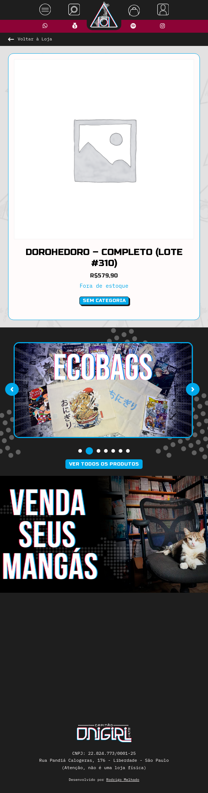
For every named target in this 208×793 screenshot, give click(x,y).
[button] (80, 451)
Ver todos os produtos (104, 464)
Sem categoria (104, 301)
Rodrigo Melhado (122, 779)
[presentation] (12, 389)
